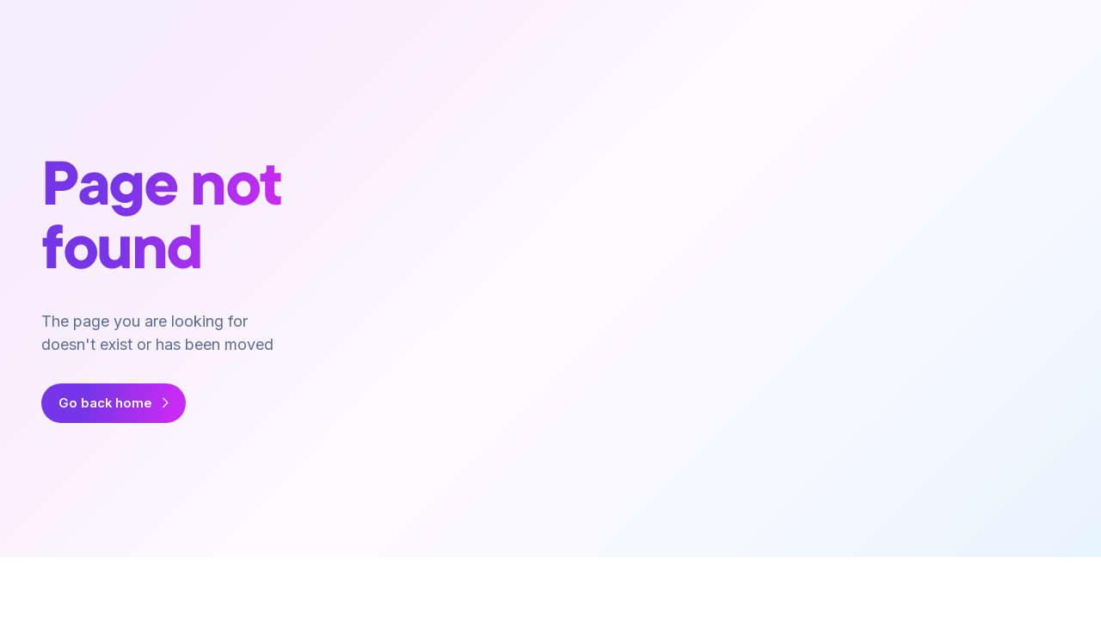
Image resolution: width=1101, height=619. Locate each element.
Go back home (105, 403)
